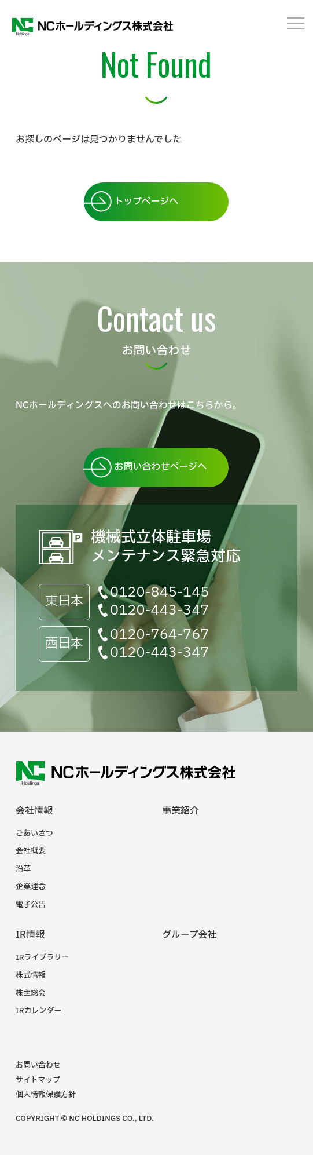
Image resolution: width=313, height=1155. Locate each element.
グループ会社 (189, 935)
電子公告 (31, 905)
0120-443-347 (159, 610)
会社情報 (34, 811)
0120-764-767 (159, 634)
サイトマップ (38, 1080)
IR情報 (30, 935)
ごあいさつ (34, 833)
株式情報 (31, 975)
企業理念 (31, 887)
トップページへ (146, 202)
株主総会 (31, 993)
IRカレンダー (39, 1011)
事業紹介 (180, 811)
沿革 (23, 869)
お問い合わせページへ (160, 467)
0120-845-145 (159, 592)
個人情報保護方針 (46, 1095)
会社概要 (31, 851)
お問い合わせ (38, 1065)
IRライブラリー (42, 957)
